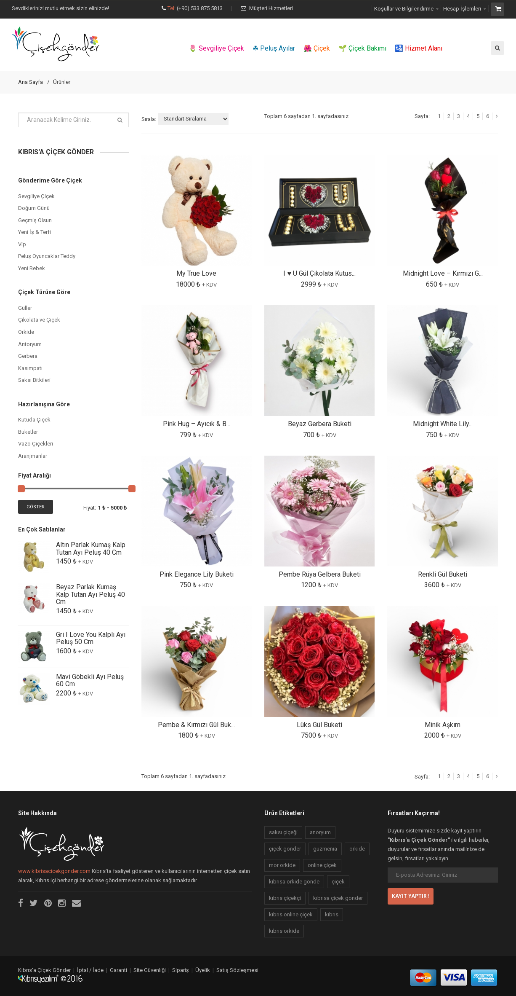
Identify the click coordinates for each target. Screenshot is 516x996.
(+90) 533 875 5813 (200, 8)
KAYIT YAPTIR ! (410, 896)
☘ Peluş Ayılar (274, 48)
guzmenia (325, 849)
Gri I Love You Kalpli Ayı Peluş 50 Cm (90, 638)
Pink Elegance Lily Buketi (197, 574)
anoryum (320, 832)
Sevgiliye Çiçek (36, 196)
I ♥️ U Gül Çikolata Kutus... (319, 273)
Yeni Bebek (31, 268)
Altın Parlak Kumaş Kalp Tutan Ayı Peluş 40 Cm (90, 548)
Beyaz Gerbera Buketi (319, 424)
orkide (357, 849)
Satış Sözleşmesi (237, 970)
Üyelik (202, 970)
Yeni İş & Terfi (34, 232)
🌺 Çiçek (316, 48)
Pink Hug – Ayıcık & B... (196, 424)
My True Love (196, 273)
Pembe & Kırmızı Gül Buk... (196, 725)
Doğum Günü (34, 208)
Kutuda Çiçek (34, 419)
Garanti (118, 970)
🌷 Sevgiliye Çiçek (216, 48)
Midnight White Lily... (443, 424)
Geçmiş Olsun (35, 220)
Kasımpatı (30, 368)
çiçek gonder (285, 849)
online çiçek (322, 865)
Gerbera (27, 356)
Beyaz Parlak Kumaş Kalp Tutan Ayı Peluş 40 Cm (90, 594)
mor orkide (282, 865)
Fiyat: (89, 508)
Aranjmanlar (32, 456)
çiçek (338, 881)
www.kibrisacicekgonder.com (54, 871)
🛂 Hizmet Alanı (418, 48)
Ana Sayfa (30, 82)
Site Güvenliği (149, 970)
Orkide (26, 332)
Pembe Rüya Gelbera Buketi (320, 574)
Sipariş (180, 970)
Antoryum (30, 344)
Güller (25, 308)
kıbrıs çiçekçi (285, 898)
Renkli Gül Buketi (442, 574)
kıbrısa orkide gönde (294, 881)
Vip (22, 244)
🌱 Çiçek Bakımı (362, 48)
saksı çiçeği (283, 832)
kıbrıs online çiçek (291, 914)
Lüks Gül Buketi (319, 725)
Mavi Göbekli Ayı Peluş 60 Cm (90, 680)
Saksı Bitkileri (34, 380)
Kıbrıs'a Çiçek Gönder (44, 970)
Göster (36, 507)
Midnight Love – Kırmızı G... (443, 273)
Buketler (28, 432)
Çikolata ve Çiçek (39, 320)
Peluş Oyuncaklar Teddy (46, 256)
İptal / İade (90, 970)
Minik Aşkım (442, 725)
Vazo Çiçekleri (35, 443)
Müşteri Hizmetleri (271, 8)
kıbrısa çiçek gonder (338, 898)
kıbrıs (331, 914)
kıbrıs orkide (284, 931)
